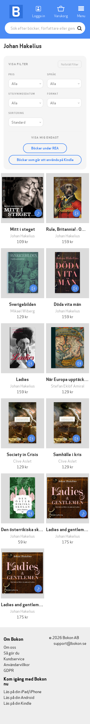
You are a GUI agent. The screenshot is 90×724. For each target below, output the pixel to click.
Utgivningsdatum (21, 93)
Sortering (16, 113)
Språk (51, 74)
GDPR (9, 670)
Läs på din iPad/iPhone (23, 691)
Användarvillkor (17, 664)
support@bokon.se (67, 643)
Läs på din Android (19, 697)
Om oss (10, 647)
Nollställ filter (69, 64)
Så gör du (11, 652)
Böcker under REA (45, 148)
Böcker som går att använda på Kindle (45, 160)
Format (52, 93)
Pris (11, 74)
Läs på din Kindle (17, 703)
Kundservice (14, 658)
